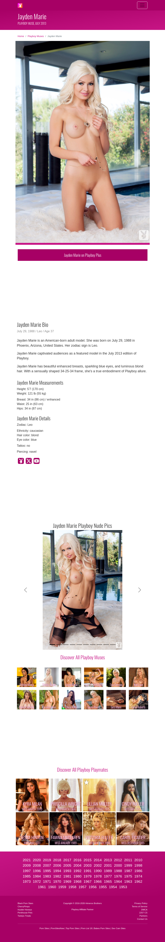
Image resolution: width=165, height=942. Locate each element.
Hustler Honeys (25, 910)
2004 (77, 865)
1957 (82, 887)
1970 (57, 881)
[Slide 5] (79, 644)
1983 (47, 876)
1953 (123, 887)
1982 (57, 876)
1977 (108, 876)
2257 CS (143, 913)
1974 (138, 876)
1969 (67, 881)
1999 (128, 865)
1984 (37, 876)
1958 (72, 887)
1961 (42, 887)
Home (21, 36)
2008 (37, 865)
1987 (128, 871)
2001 (108, 865)
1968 (77, 881)
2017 (67, 860)
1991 (88, 871)
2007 (47, 865)
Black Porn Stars (25, 903)
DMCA (144, 910)
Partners (143, 916)
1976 (118, 876)
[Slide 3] (66, 644)
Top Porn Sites (72, 928)
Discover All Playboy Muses (82, 657)
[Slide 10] (113, 644)
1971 (47, 881)
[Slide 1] (52, 644)
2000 (118, 865)
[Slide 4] (72, 644)
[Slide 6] (86, 644)
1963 (128, 881)
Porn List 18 (86, 928)
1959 (62, 887)
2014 (98, 860)
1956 (93, 887)
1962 (138, 881)
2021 (27, 860)
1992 (77, 871)
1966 (98, 881)
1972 (37, 881)
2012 (118, 860)
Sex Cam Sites (118, 928)
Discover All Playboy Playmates (82, 769)
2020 (37, 860)
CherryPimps (24, 906)
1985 (27, 876)
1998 (138, 865)
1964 (118, 881)
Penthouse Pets (25, 913)
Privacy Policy (140, 903)
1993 (67, 871)
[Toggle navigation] (142, 5)
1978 (98, 876)
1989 (108, 871)
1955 (103, 887)
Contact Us (142, 919)
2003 (88, 865)
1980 (77, 876)
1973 (27, 881)
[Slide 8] (99, 644)
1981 (67, 876)
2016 (77, 860)
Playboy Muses (36, 36)
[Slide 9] (106, 644)
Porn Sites (44, 928)
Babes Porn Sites (102, 928)
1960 (52, 887)
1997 (27, 871)
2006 (57, 865)
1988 (118, 871)
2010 (138, 860)
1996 (37, 871)
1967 (88, 881)
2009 (27, 865)
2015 (88, 860)
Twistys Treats (24, 916)
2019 (47, 860)
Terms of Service (139, 906)
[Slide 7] (92, 644)
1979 (88, 876)
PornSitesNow (57, 928)
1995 (47, 871)
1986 (138, 871)
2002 (98, 865)
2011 (128, 860)
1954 (113, 887)
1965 (108, 881)
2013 (108, 860)
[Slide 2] (59, 644)
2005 (67, 865)
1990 (98, 871)
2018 (57, 860)
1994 (57, 871)
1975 (128, 876)
